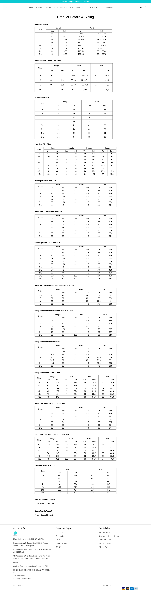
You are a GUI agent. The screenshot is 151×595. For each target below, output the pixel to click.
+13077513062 (19, 576)
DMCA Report (107, 585)
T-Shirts (39, 7)
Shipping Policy (104, 532)
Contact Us (108, 7)
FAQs (58, 540)
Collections (81, 7)
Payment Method (105, 543)
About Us (59, 532)
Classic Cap (52, 7)
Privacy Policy (104, 547)
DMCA (58, 547)
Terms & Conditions (106, 540)
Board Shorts (66, 7)
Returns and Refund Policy (109, 536)
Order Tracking (95, 7)
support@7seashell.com (22, 579)
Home (30, 7)
